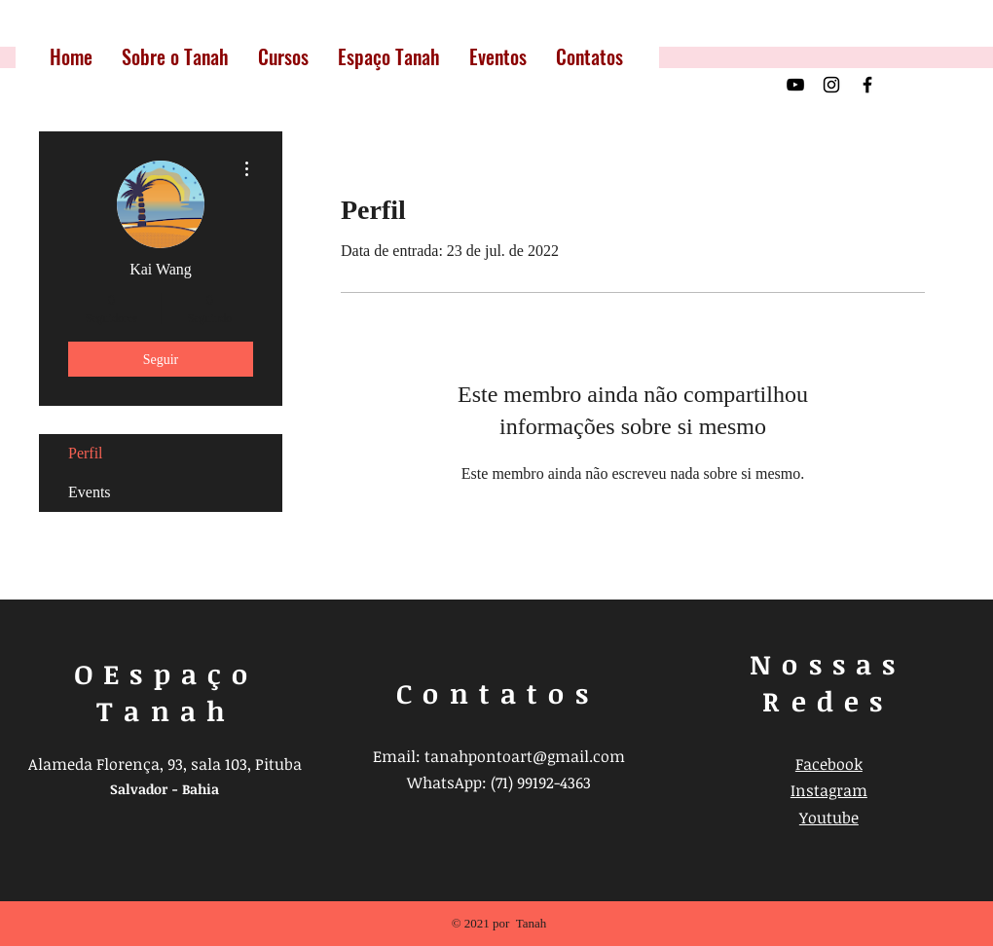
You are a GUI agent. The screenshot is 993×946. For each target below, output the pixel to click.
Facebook (829, 764)
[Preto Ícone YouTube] (795, 84)
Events (89, 492)
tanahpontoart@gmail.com (524, 756)
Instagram (829, 790)
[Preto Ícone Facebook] (867, 84)
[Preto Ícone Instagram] (831, 84)
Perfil (85, 453)
